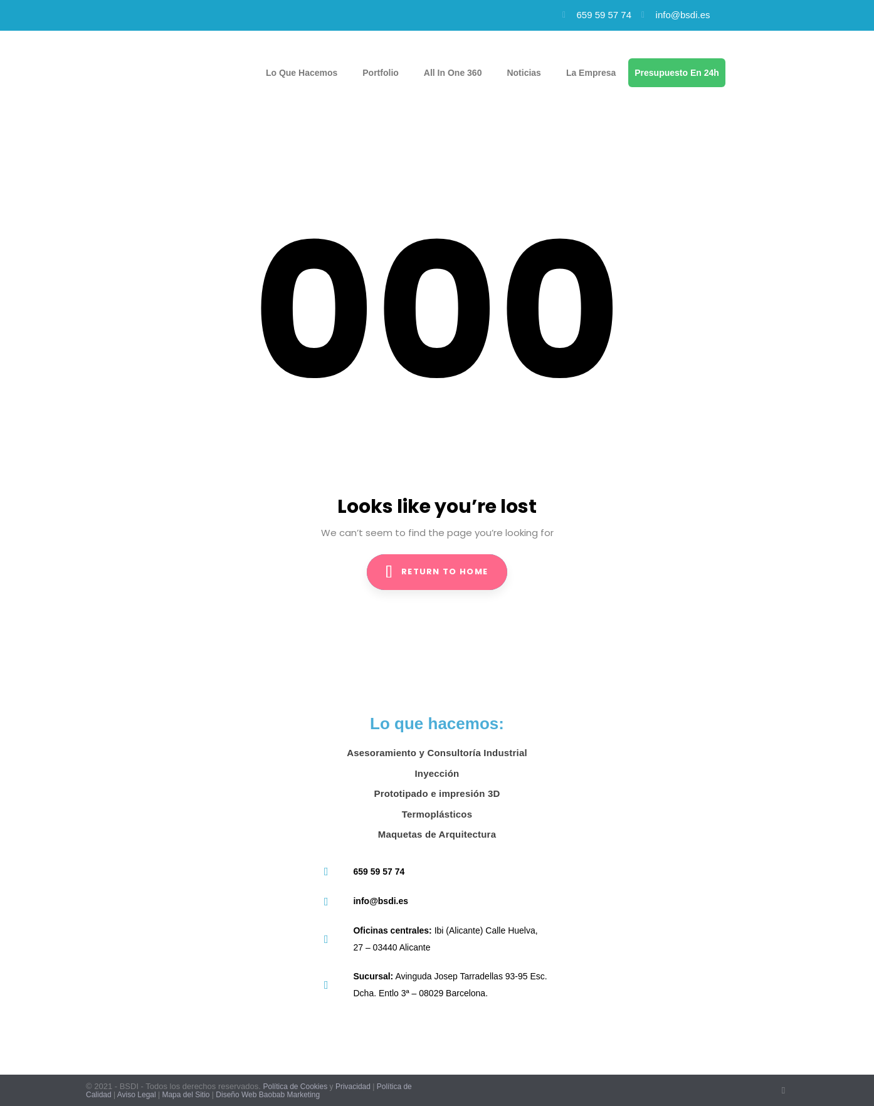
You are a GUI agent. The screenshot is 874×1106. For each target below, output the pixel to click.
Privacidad (353, 1086)
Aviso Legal (136, 1094)
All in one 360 (453, 73)
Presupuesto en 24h (676, 73)
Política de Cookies (295, 1086)
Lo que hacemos (301, 73)
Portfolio (380, 73)
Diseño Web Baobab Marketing (268, 1094)
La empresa (591, 73)
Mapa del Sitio (185, 1094)
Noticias (523, 73)
